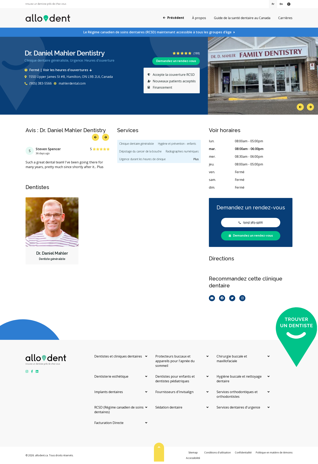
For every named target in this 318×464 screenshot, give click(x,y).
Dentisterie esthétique (111, 376)
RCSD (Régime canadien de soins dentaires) (119, 409)
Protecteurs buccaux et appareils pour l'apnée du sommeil (174, 361)
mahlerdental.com (70, 83)
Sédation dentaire (168, 407)
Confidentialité (243, 452)
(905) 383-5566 (38, 83)
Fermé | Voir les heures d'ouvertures (59, 70)
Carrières (285, 18)
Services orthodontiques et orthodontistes (237, 394)
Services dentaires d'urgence (238, 407)
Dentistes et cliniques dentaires (118, 356)
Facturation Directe (109, 423)
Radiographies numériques (182, 151)
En (281, 4)
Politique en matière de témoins (274, 452)
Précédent (173, 17)
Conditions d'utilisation (217, 452)
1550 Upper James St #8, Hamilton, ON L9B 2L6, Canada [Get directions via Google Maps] (69, 76)
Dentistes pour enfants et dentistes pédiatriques (175, 378)
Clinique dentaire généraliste (136, 144)
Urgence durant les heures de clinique (142, 159)
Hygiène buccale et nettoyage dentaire (239, 378)
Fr (273, 4)
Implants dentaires (108, 392)
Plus (100, 167)
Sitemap (193, 452)
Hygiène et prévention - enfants (177, 144)
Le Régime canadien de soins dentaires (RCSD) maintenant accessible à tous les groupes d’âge (157, 32)
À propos (199, 18)
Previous (300, 107)
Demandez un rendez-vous (176, 61)
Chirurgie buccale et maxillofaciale (232, 358)
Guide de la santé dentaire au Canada (242, 18)
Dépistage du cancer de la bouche (140, 151)
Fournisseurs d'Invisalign (174, 392)
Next (310, 107)
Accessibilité (193, 458)
